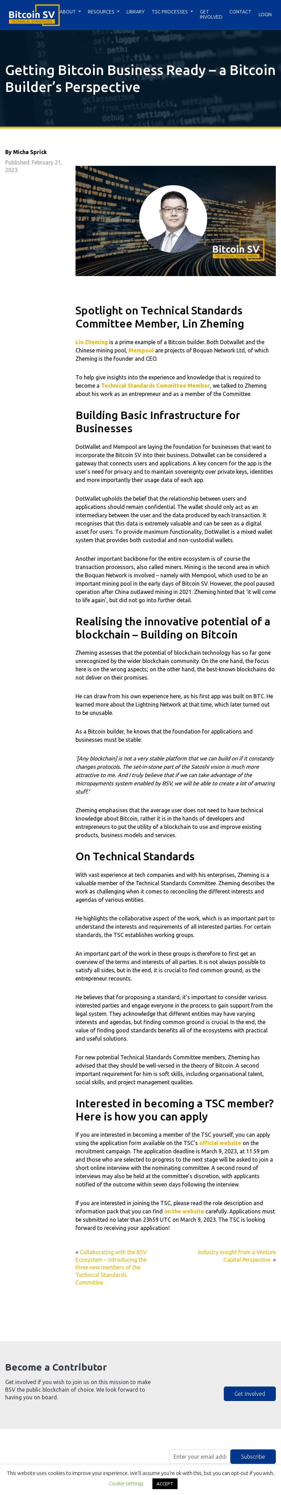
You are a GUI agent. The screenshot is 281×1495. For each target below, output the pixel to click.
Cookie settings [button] (126, 1483)
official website (220, 1143)
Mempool (141, 350)
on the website (184, 1211)
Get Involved (211, 14)
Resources (101, 12)
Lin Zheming (92, 342)
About (68, 12)
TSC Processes (170, 12)
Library (136, 12)
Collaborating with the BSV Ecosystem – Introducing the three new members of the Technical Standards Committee (111, 1267)
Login (265, 14)
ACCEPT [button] (165, 1483)
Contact (240, 12)
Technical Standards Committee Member (155, 385)
